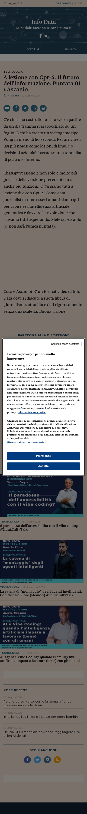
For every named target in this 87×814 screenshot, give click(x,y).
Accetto (43, 466)
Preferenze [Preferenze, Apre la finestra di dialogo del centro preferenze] (43, 455)
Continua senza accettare (65, 343)
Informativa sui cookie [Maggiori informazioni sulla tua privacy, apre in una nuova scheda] (31, 412)
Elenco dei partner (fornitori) (25, 442)
